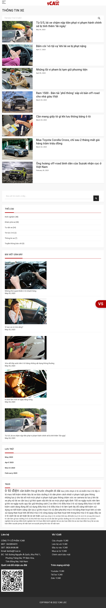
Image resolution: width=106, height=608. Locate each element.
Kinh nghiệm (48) (11, 217)
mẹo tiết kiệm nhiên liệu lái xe (22, 494)
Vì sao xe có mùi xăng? (14, 327)
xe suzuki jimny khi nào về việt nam (46, 523)
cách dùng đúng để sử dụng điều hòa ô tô (30, 506)
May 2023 (9, 457)
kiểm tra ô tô (88, 491)
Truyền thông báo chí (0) (14, 243)
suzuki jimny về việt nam (22, 523)
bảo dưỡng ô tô (44, 494)
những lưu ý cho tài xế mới (18, 497)
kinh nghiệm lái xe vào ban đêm (59, 521)
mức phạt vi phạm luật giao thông (47, 497)
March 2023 (10, 468)
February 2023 (11, 473)
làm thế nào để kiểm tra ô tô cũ (70, 516)
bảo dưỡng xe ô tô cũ (69, 519)
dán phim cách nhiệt (62, 494)
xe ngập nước (85, 500)
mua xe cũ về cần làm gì (50, 519)
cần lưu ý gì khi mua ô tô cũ (41, 509)
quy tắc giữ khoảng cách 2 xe (38, 503)
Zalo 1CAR (56, 578)
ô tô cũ (86, 516)
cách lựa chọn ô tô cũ (49, 516)
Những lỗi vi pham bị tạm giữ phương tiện (61, 69)
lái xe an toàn (34, 516)
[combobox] (53, 18)
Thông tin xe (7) (11, 238)
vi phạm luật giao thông (83, 494)
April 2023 (9, 462)
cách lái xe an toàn (18, 516)
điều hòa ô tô (68, 503)
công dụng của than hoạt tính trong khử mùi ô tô (66, 513)
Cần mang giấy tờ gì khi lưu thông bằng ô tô (63, 116)
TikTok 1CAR (57, 574)
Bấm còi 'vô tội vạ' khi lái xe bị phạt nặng (61, 46)
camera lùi (82, 497)
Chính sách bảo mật (61, 554)
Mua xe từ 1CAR (59, 551)
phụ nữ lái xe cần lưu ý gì (20, 500)
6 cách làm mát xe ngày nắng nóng (19, 399)
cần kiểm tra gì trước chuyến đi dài (40, 490)
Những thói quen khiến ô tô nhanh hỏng (20, 291)
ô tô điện (12, 490)
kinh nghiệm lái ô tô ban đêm (35, 521)
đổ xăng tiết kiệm (85, 506)
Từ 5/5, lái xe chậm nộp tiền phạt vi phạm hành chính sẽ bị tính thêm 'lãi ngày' (35, 436)
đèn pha (59, 509)
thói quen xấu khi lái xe (43, 500)
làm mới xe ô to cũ (85, 519)
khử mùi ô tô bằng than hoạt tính (78, 509)
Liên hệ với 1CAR (59, 544)
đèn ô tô (57, 503)
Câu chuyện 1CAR (60, 540)
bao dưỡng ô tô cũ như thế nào (28, 519)
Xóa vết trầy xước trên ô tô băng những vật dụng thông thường (29, 363)
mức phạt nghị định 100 (66, 500)
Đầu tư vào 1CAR (60, 547)
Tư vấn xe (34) (10, 227)
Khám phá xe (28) (12, 222)
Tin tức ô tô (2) (11, 233)
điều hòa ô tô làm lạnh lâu (63, 506)
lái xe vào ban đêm (79, 521)
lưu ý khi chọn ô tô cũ (71, 491)
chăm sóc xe (70, 497)
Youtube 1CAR (57, 571)
